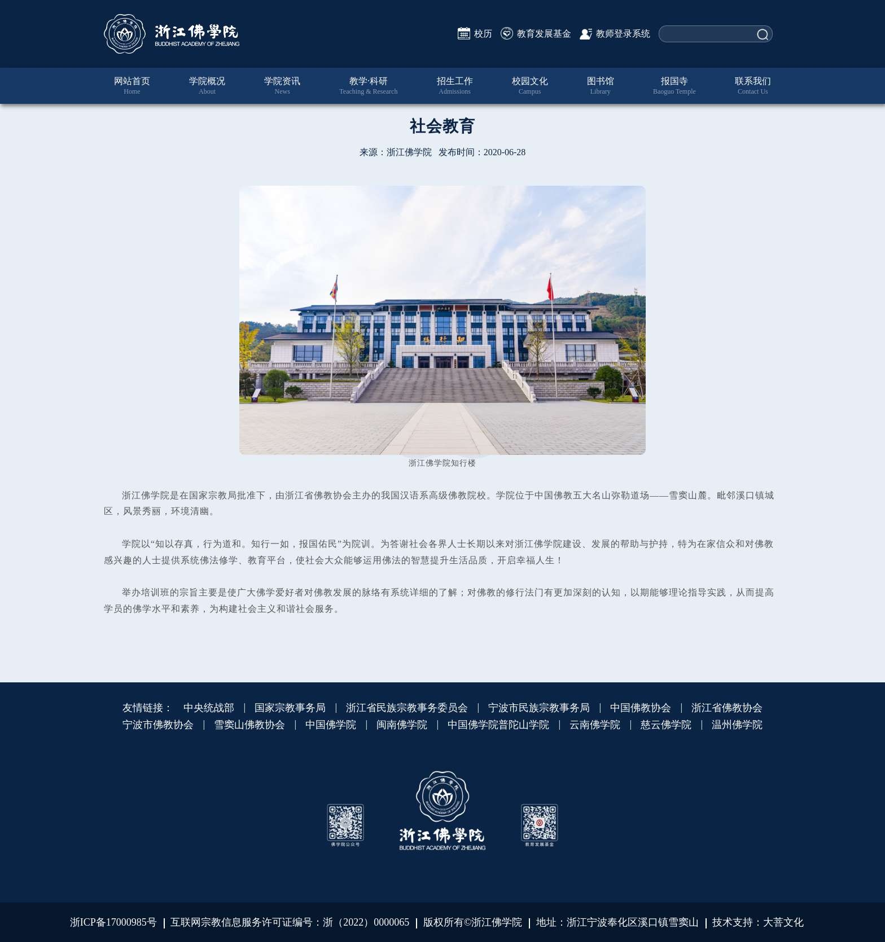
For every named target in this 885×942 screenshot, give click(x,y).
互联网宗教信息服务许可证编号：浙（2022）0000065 (289, 922)
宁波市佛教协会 (158, 724)
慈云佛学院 (666, 724)
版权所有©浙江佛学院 (473, 922)
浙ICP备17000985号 (113, 922)
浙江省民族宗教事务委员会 (407, 707)
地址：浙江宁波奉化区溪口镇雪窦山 (617, 922)
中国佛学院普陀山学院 (498, 724)
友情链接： (147, 707)
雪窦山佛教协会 (249, 724)
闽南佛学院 (401, 724)
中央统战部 (208, 707)
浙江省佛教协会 (727, 707)
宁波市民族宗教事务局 (539, 707)
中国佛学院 (330, 724)
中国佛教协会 (640, 707)
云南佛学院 (594, 724)
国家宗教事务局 (290, 707)
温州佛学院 (737, 724)
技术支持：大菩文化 (758, 922)
